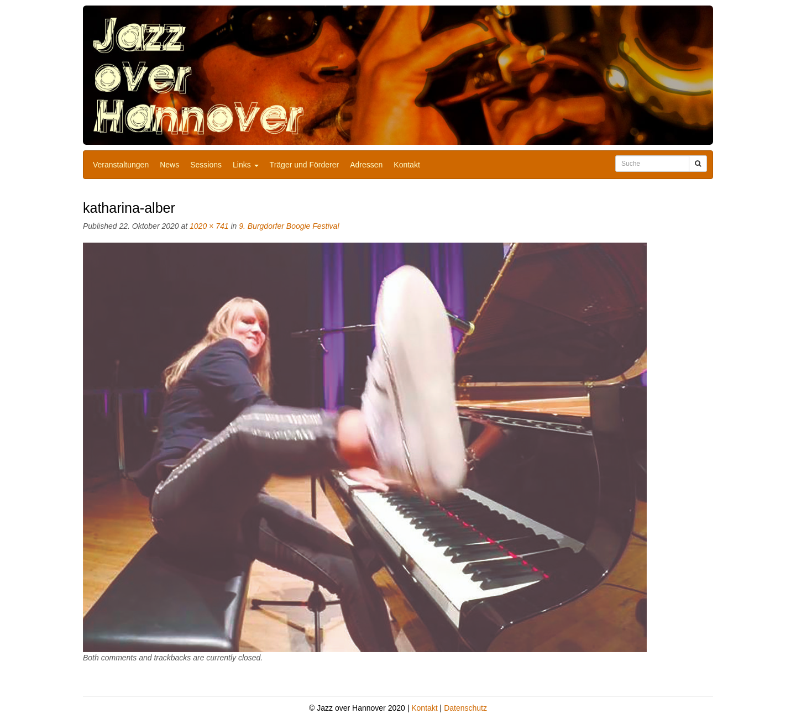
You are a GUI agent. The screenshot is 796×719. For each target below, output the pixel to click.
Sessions (206, 164)
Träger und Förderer (304, 164)
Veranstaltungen (121, 164)
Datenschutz (465, 708)
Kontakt (407, 164)
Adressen (366, 164)
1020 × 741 (209, 226)
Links (246, 164)
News (169, 164)
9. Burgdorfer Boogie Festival (289, 226)
